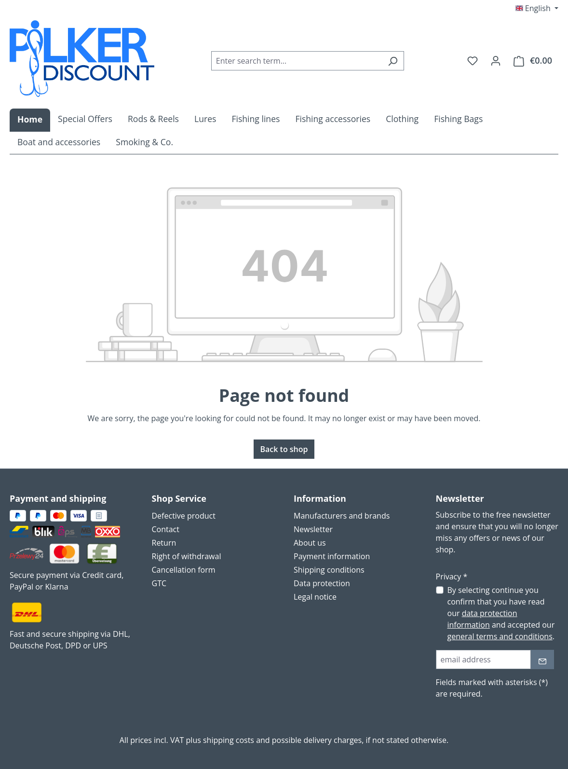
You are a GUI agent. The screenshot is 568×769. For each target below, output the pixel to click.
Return (164, 542)
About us (310, 542)
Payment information (332, 556)
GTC (159, 583)
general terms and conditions (500, 636)
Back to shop (284, 449)
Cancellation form (184, 569)
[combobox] (296, 60)
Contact (165, 529)
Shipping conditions (329, 569)
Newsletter (313, 529)
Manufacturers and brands (342, 515)
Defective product (184, 515)
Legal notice (315, 596)
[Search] (392, 60)
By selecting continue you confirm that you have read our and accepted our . (501, 613)
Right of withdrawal (186, 556)
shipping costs (228, 740)
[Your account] (495, 60)
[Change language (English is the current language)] (536, 8)
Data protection (322, 583)
